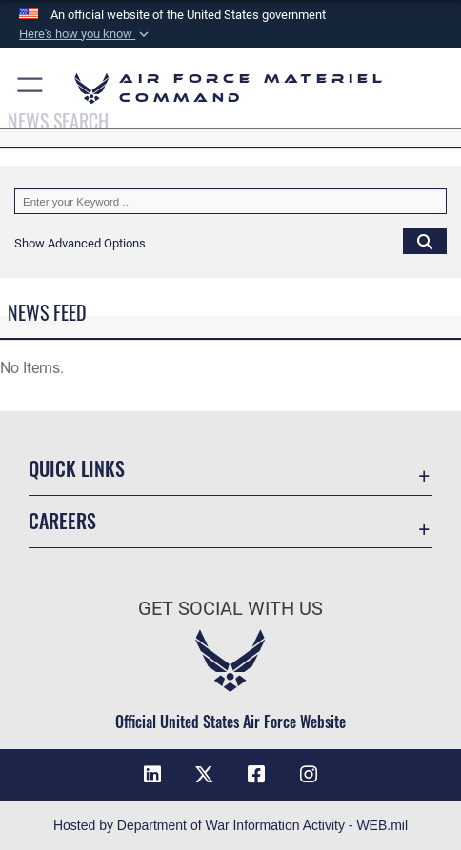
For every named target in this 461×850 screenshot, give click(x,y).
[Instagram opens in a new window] (308, 775)
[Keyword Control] (230, 200)
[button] (85, 34)
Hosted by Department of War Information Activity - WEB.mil (230, 825)
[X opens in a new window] (204, 775)
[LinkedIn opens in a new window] (152, 775)
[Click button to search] (425, 240)
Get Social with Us (230, 609)
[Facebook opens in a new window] (256, 775)
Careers (62, 520)
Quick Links (77, 468)
